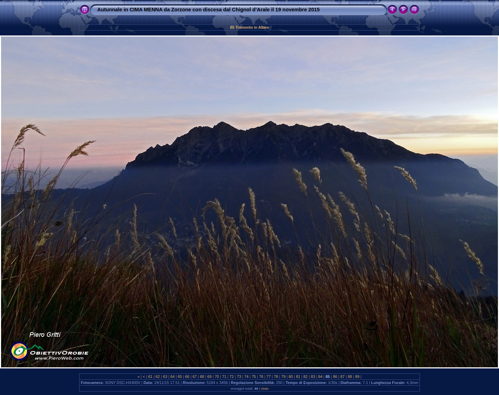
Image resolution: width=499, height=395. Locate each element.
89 (357, 376)
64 (172, 376)
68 (202, 376)
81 (298, 376)
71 (224, 376)
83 (313, 376)
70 (217, 376)
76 (261, 376)
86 (335, 376)
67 (194, 376)
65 (180, 376)
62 (157, 376)
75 (254, 376)
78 (276, 376)
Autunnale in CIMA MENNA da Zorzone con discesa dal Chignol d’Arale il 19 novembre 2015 (208, 9)
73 (239, 376)
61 (150, 376)
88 (350, 376)
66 (187, 376)
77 (268, 376)
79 (283, 376)
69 (209, 376)
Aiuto (265, 388)
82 (305, 376)
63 (165, 376)
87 (342, 376)
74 (246, 376)
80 (290, 376)
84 (320, 376)
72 (232, 376)
